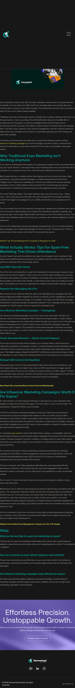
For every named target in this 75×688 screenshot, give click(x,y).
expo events (16, 433)
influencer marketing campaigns (13, 143)
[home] (6, 34)
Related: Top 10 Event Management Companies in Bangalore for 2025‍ (27, 241)
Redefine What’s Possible (37, 638)
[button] (68, 34)
